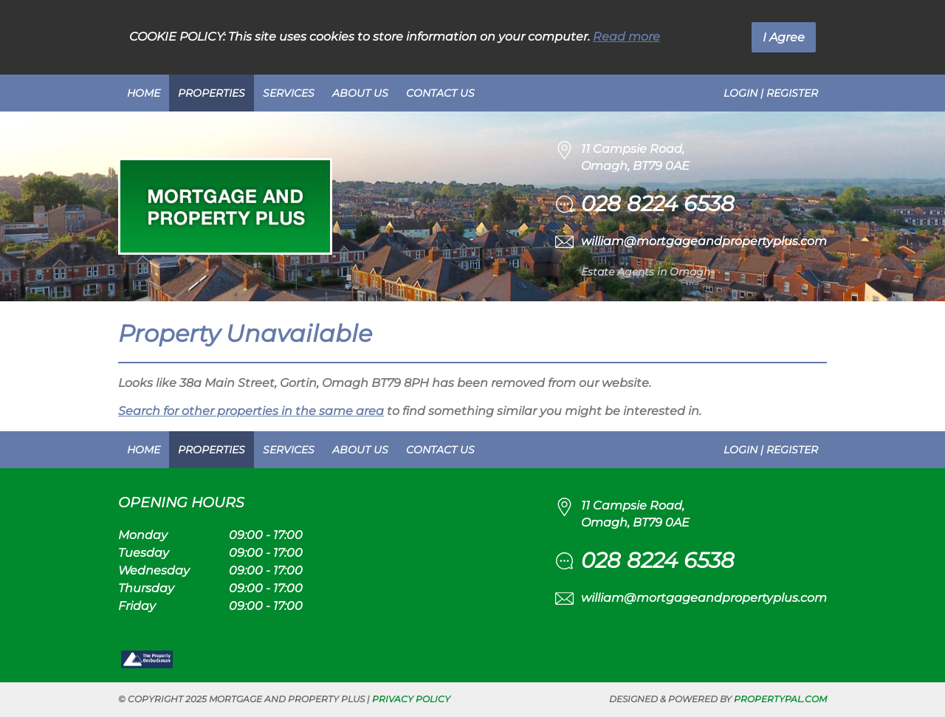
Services (289, 93)
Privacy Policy (411, 698)
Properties (211, 93)
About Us (360, 93)
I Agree (784, 37)
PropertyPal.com (780, 698)
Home (143, 93)
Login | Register (771, 93)
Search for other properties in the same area (251, 411)
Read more (626, 37)
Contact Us (440, 93)
